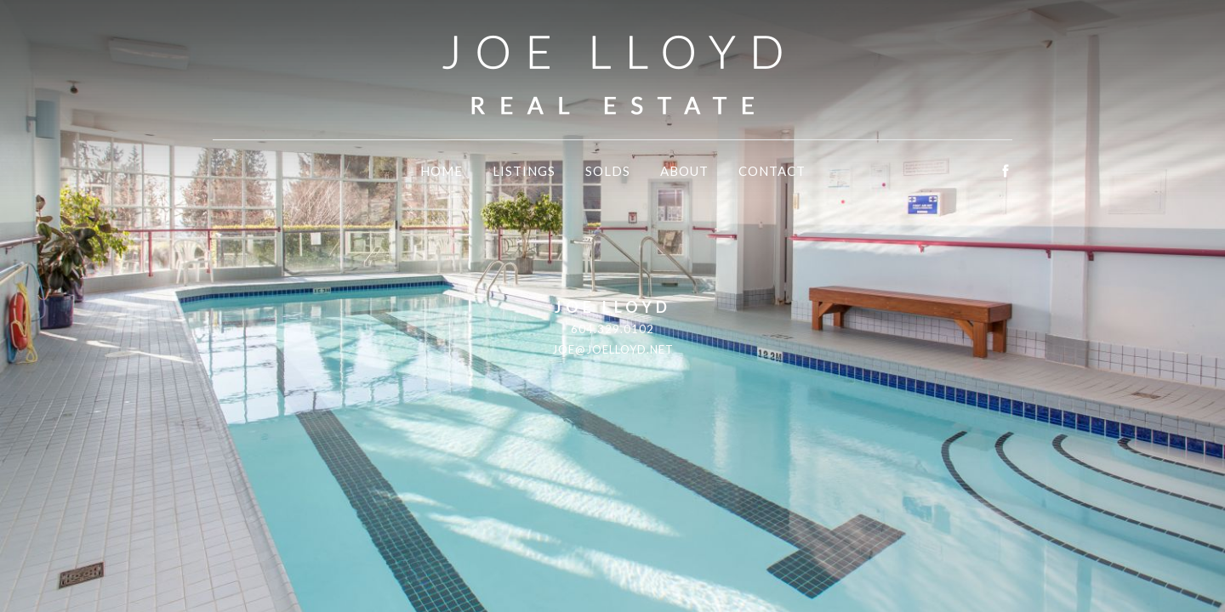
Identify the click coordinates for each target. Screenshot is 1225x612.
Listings (524, 170)
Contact (772, 170)
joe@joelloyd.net (613, 349)
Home (441, 170)
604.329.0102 (612, 329)
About (684, 170)
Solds (607, 170)
